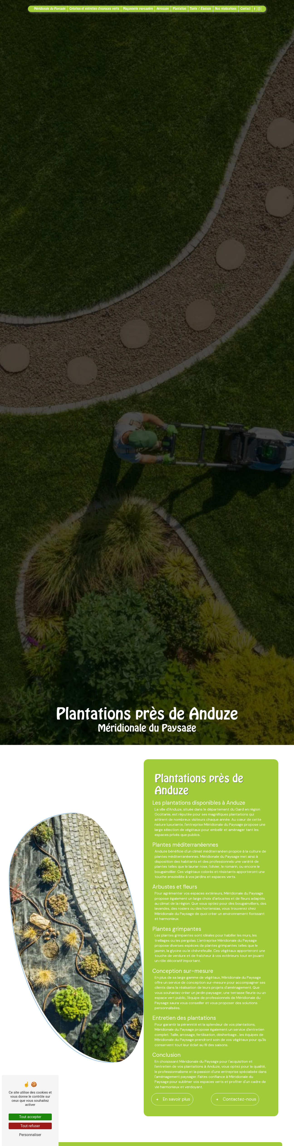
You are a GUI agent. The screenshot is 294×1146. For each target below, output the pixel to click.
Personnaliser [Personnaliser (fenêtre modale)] (30, 1135)
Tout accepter (30, 1117)
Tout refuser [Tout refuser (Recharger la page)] (30, 1126)
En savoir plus (172, 1099)
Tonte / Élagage (200, 9)
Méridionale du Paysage (50, 9)
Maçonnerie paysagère (138, 9)
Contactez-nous (235, 1099)
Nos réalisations (226, 9)
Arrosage (163, 9)
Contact (245, 9)
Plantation (179, 9)
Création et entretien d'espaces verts (94, 9)
